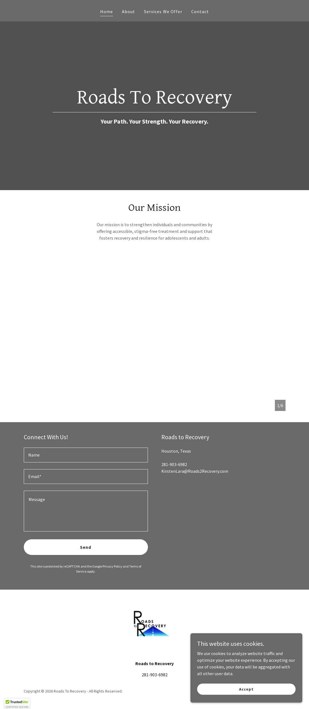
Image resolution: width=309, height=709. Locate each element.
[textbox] (86, 455)
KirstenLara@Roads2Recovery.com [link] (194, 471)
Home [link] (106, 11)
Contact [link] (200, 11)
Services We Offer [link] (163, 11)
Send (85, 547)
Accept (246, 688)
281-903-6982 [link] (174, 464)
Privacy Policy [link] (112, 566)
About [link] (128, 11)
